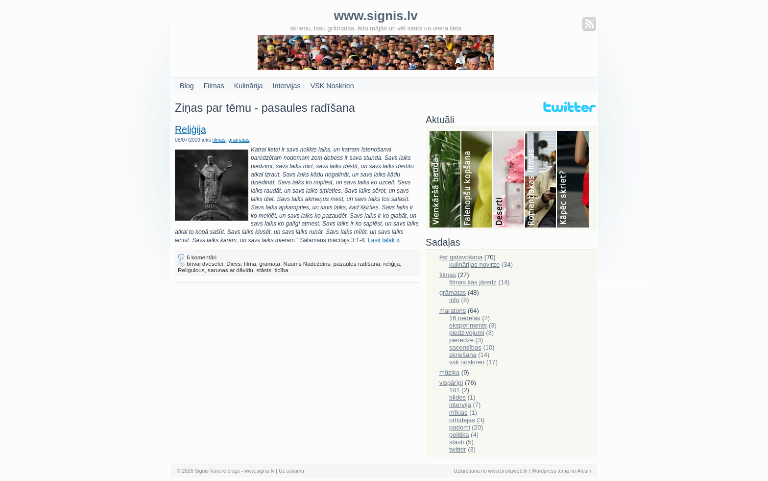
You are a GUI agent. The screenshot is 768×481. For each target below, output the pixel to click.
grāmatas (238, 140)
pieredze (461, 340)
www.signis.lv (259, 471)
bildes (457, 397)
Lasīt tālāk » (384, 240)
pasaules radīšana (357, 263)
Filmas (214, 86)
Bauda (445, 180)
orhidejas (462, 420)
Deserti (509, 180)
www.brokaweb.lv (508, 471)
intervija (460, 404)
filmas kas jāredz (473, 282)
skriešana (463, 354)
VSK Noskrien (332, 86)
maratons (452, 310)
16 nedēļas (464, 318)
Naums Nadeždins (307, 263)
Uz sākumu (291, 471)
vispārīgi (451, 382)
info (454, 300)
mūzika (449, 372)
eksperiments (468, 325)
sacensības (465, 347)
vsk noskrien (466, 362)
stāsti (456, 442)
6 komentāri (201, 257)
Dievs (233, 263)
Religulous (191, 270)
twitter (457, 449)
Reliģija (190, 129)
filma (250, 263)
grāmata (269, 263)
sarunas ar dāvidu (230, 270)
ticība (281, 270)
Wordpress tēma (550, 471)
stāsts (264, 270)
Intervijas (287, 86)
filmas (218, 140)
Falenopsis (477, 180)
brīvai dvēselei (205, 263)
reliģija (392, 263)
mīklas (458, 412)
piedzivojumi (466, 332)
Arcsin (584, 471)
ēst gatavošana (460, 257)
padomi (459, 427)
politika (459, 434)
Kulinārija (248, 86)
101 (454, 390)
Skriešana (573, 180)
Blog (187, 86)
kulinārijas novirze (474, 264)
